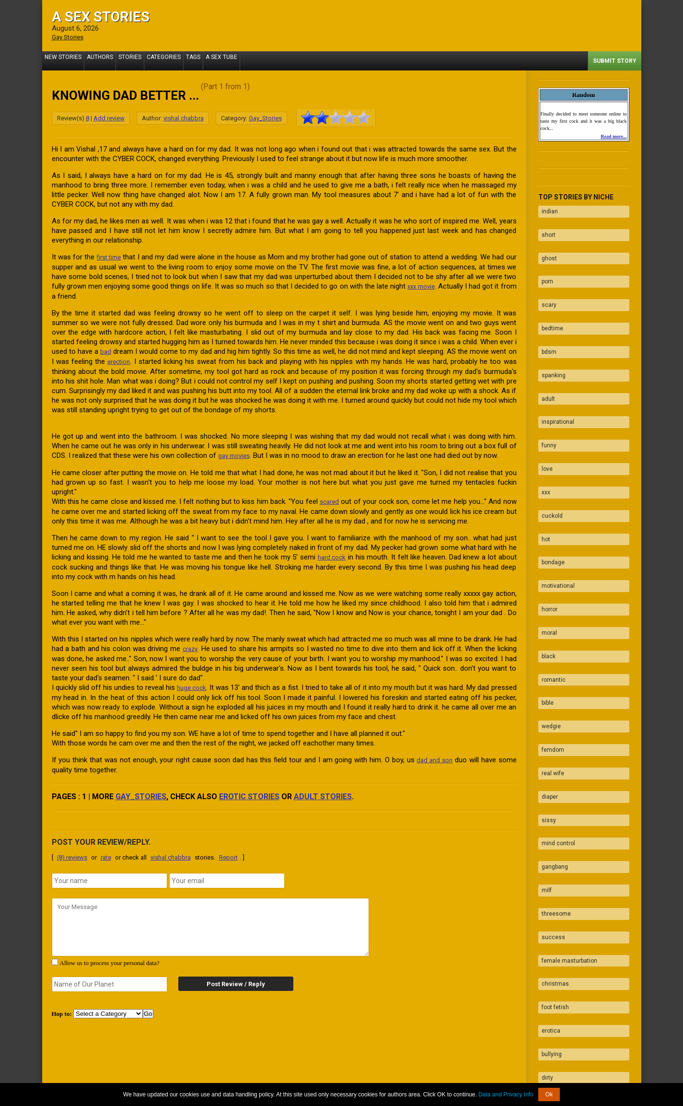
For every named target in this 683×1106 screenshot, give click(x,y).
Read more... (613, 136)
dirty (544, 900)
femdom (549, 638)
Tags (215, 60)
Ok (549, 1094)
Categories (180, 60)
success (550, 788)
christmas (552, 825)
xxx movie (434, 285)
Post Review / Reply (226, 978)
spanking (550, 339)
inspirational (554, 376)
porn (544, 264)
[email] (227, 875)
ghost (546, 246)
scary (545, 283)
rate (106, 852)
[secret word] (110, 979)
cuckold (548, 451)
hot (542, 470)
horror (546, 526)
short (545, 227)
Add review (109, 117)
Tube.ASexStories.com (379, 1078)
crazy (190, 644)
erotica (547, 863)
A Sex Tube (248, 60)
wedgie (547, 620)
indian (546, 208)
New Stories (65, 60)
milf (543, 750)
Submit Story (615, 60)
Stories (141, 60)
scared (329, 498)
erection (120, 359)
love (543, 414)
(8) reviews (72, 852)
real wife (549, 657)
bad (106, 350)
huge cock (200, 683)
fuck (544, 956)
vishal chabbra (183, 117)
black (545, 563)
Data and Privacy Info (505, 1094)
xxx (542, 433)
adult (545, 358)
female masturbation (566, 806)
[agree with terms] (55, 957)
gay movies (236, 453)
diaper (546, 676)
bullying (548, 881)
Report (228, 852)
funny (545, 395)
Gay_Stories (265, 117)
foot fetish (552, 844)
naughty (549, 919)
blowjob (548, 975)
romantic (550, 582)
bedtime (549, 302)
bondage (549, 489)
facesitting (552, 993)
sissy (545, 694)
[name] (110, 875)
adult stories (323, 791)
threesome (552, 769)
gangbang (551, 732)
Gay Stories (70, 37)
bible (544, 601)
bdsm (545, 320)
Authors (107, 60)
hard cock (331, 553)
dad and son (433, 755)
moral (546, 545)
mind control (555, 713)
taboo (545, 937)
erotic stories (249, 791)
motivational (554, 507)
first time (110, 256)
